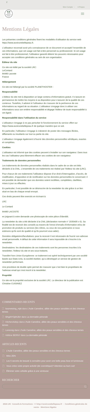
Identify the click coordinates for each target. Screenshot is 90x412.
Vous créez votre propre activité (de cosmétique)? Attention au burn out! (40, 366)
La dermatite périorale (37, 317)
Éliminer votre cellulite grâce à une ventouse (27, 371)
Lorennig (9, 330)
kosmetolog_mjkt (13, 308)
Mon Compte (68, 7)
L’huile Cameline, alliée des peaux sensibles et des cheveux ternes (51, 330)
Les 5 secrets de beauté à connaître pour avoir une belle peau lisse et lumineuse (44, 361)
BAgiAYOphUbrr (13, 317)
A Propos (81, 7)
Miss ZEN (11, 356)
